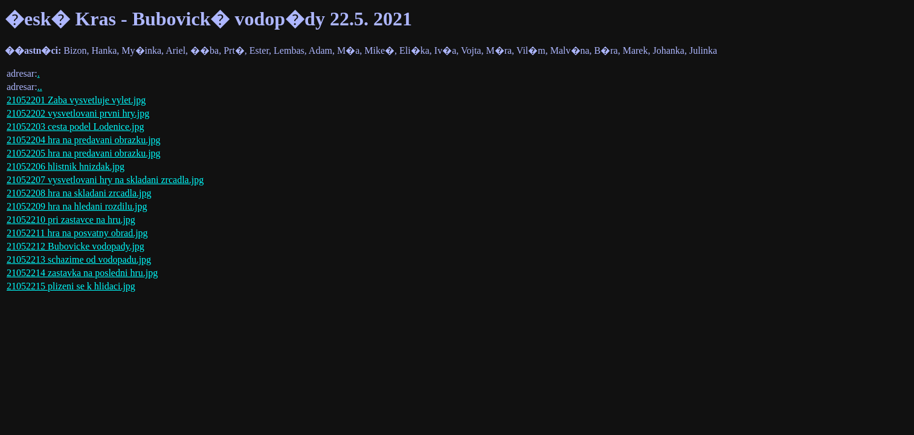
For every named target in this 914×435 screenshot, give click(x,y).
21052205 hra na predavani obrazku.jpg (84, 153)
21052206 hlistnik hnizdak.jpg (65, 166)
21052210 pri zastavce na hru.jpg (71, 219)
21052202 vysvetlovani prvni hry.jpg (78, 113)
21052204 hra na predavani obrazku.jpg (84, 140)
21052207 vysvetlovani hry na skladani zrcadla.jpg (105, 180)
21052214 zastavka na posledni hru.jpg (82, 273)
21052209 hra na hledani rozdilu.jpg (77, 206)
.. (39, 87)
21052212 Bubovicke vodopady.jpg (75, 246)
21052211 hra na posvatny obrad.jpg (77, 233)
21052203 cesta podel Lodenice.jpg (75, 126)
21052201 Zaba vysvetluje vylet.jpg (76, 100)
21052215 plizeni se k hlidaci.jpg (71, 286)
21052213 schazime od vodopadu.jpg (79, 259)
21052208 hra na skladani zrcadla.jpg (79, 193)
